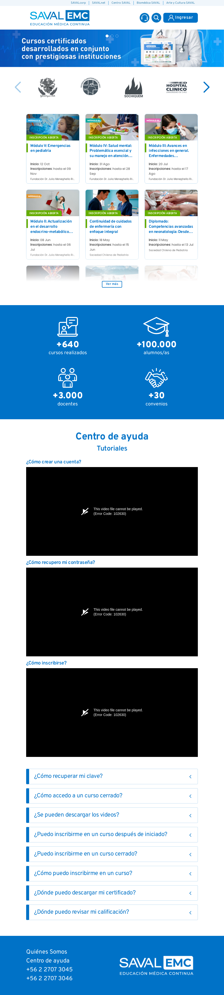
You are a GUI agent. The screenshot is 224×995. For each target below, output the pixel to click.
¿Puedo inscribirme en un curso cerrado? (85, 854)
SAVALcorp (78, 3)
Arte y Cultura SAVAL (180, 3)
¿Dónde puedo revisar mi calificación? (81, 912)
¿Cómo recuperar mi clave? (68, 776)
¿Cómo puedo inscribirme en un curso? (83, 873)
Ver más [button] (112, 284)
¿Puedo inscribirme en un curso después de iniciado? (100, 834)
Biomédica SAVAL (148, 3)
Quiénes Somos (46, 952)
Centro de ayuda (48, 961)
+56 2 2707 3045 (49, 970)
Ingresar (180, 18)
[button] (156, 17)
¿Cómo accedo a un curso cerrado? (78, 796)
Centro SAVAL (121, 3)
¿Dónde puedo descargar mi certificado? (84, 893)
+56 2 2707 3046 (49, 978)
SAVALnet (98, 3)
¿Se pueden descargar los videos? (76, 815)
